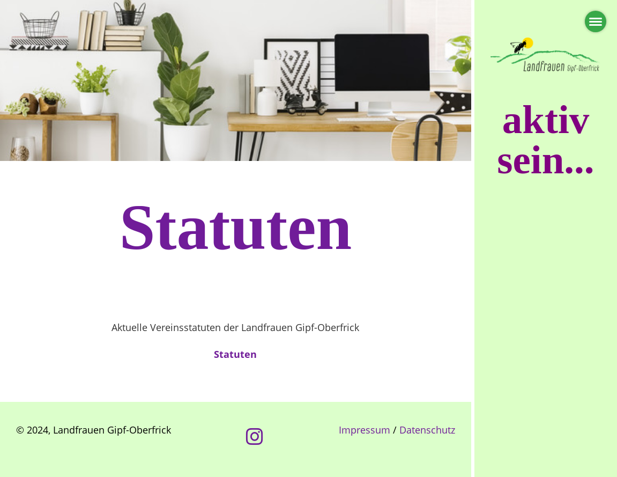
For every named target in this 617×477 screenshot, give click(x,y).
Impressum (364, 429)
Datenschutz (427, 429)
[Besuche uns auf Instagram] (254, 436)
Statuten (235, 354)
